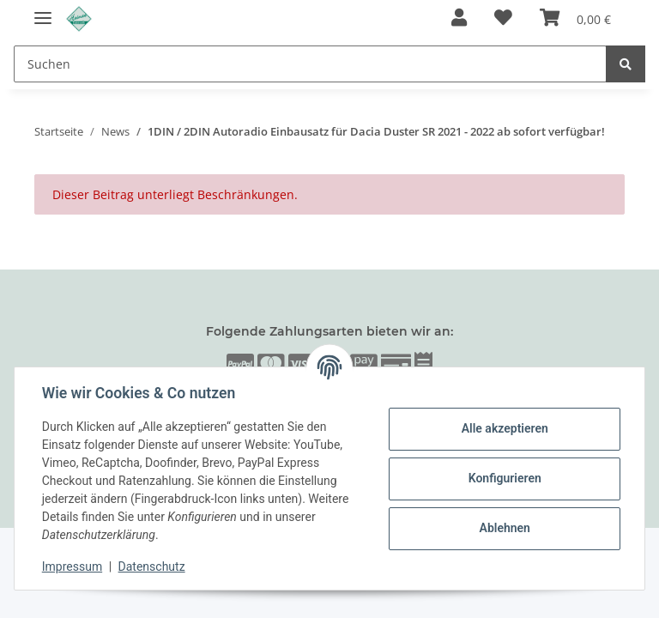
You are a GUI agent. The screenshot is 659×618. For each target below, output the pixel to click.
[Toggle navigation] (42, 10)
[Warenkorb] (575, 19)
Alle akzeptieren (504, 428)
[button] (459, 19)
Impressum (72, 566)
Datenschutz (151, 566)
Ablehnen (504, 528)
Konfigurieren (504, 478)
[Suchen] (310, 63)
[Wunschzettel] (503, 19)
